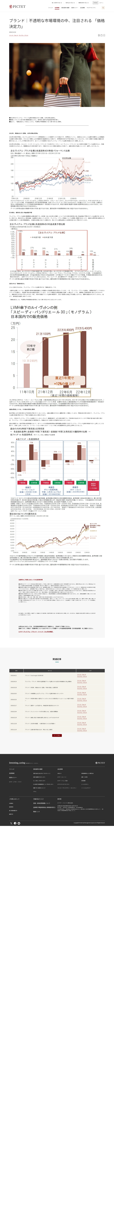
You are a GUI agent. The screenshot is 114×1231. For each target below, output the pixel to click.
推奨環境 (11, 809)
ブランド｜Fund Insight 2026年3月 (34, 678)
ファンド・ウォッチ (13, 37)
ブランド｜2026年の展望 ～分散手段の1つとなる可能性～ (40, 726)
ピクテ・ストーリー (62, 779)
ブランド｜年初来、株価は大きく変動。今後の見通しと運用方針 (41, 690)
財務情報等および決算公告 (87, 775)
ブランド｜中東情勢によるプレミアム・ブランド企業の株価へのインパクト (44, 696)
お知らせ (59, 775)
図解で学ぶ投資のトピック (39, 790)
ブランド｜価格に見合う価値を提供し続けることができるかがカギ (42, 720)
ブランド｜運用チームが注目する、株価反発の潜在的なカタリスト (42, 708)
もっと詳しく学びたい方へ (39, 783)
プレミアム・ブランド (23, 37)
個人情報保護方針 (13, 812)
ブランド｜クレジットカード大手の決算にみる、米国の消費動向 (41, 714)
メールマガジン (84, 786)
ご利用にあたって (14, 801)
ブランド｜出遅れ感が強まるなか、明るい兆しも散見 (38, 732)
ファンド (50, 7)
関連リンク (36, 814)
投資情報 (57, 7)
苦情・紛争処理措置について (41, 805)
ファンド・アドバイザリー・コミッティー (67, 790)
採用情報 (83, 783)
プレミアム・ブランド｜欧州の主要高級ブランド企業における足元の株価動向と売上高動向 (48, 684)
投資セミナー (74, 7)
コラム (34, 793)
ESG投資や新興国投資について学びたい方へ (43, 786)
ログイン (101, 2)
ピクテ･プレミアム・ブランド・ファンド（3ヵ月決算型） (36, 634)
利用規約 (11, 805)
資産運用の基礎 (65, 7)
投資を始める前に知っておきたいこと (41, 775)
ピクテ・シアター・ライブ (15, 784)
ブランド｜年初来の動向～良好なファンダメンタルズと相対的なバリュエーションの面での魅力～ (49, 702)
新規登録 (95, 2)
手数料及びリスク (38, 801)
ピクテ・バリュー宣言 (62, 783)
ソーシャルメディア (85, 790)
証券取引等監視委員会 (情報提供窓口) (44, 810)
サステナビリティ (91, 7)
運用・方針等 (84, 779)
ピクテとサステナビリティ (63, 786)
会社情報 (82, 7)
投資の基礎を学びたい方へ (39, 779)
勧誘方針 (11, 816)
